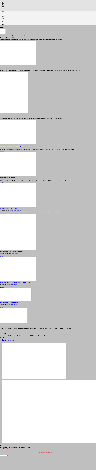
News (11, 37)
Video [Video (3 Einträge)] (60, 335)
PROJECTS (3, 3)
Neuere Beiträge (2, 331)
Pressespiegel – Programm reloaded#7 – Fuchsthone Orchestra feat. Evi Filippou (11, 443)
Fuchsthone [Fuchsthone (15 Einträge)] (19, 335)
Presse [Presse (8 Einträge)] (48, 335)
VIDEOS (3, 5)
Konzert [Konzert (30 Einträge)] (37, 335)
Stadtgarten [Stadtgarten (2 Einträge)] (52, 335)
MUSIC (2, 4)
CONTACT (3, 24)
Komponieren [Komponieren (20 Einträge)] (31, 335)
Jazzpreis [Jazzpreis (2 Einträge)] (27, 335)
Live (15, 116)
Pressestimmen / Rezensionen (24, 179)
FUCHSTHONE (14, 179)
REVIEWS (3, 7)
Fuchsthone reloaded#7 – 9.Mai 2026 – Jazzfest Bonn (8, 340)
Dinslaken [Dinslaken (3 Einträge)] (12, 335)
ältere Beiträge (2, 330)
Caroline (9, 37)
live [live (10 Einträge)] (44, 335)
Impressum (40, 452)
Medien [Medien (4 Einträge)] (46, 335)
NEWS (2, 9)
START (2, 2)
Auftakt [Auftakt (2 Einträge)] (2, 335)
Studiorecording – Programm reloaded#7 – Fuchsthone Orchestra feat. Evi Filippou (11, 379)
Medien (17, 116)
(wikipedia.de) (7, 448)
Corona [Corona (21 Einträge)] (9, 335)
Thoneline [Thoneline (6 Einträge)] (54, 335)
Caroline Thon (2, 0)
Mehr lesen (2, 40)
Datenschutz (43, 452)
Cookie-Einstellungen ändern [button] (49, 452)
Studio (13, 37)
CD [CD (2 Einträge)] (6, 335)
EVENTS (3, 6)
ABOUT (3, 8)
